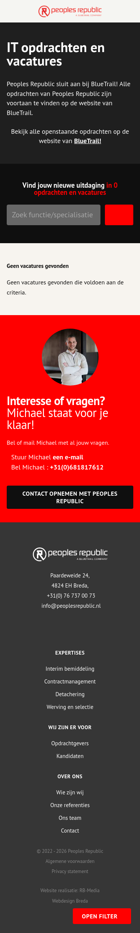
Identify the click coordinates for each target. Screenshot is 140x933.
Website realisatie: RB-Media (69, 890)
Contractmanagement (70, 681)
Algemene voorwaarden (70, 861)
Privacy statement (70, 871)
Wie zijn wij (70, 792)
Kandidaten (70, 756)
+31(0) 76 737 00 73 (71, 595)
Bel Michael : (57, 467)
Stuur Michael (47, 457)
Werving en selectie (70, 706)
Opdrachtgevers (69, 743)
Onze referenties (70, 805)
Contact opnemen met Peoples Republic (70, 497)
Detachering (70, 694)
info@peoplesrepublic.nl (71, 605)
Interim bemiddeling (70, 668)
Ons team (70, 817)
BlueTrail (86, 140)
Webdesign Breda (70, 901)
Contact (70, 830)
